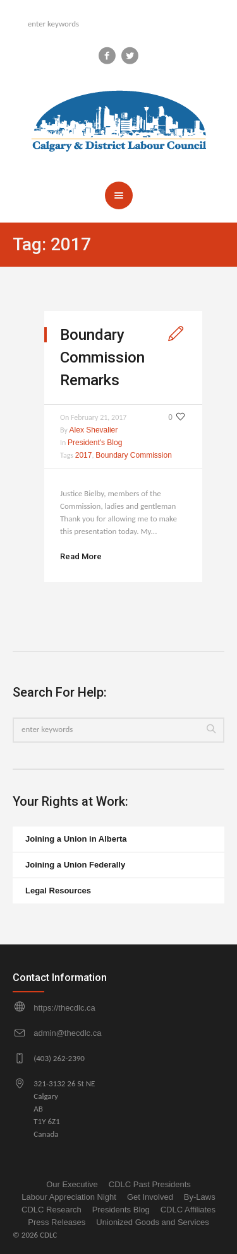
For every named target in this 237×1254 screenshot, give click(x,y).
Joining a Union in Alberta (76, 839)
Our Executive (72, 1184)
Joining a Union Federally (75, 864)
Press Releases (56, 1222)
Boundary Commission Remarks (102, 357)
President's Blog (95, 442)
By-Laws (200, 1197)
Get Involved (150, 1197)
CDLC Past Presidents (150, 1184)
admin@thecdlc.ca (67, 1033)
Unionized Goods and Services (152, 1222)
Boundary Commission (133, 455)
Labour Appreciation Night (68, 1197)
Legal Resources (58, 890)
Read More (81, 556)
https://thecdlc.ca (64, 1008)
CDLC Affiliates (188, 1209)
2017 (83, 455)
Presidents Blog (121, 1209)
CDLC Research (51, 1209)
